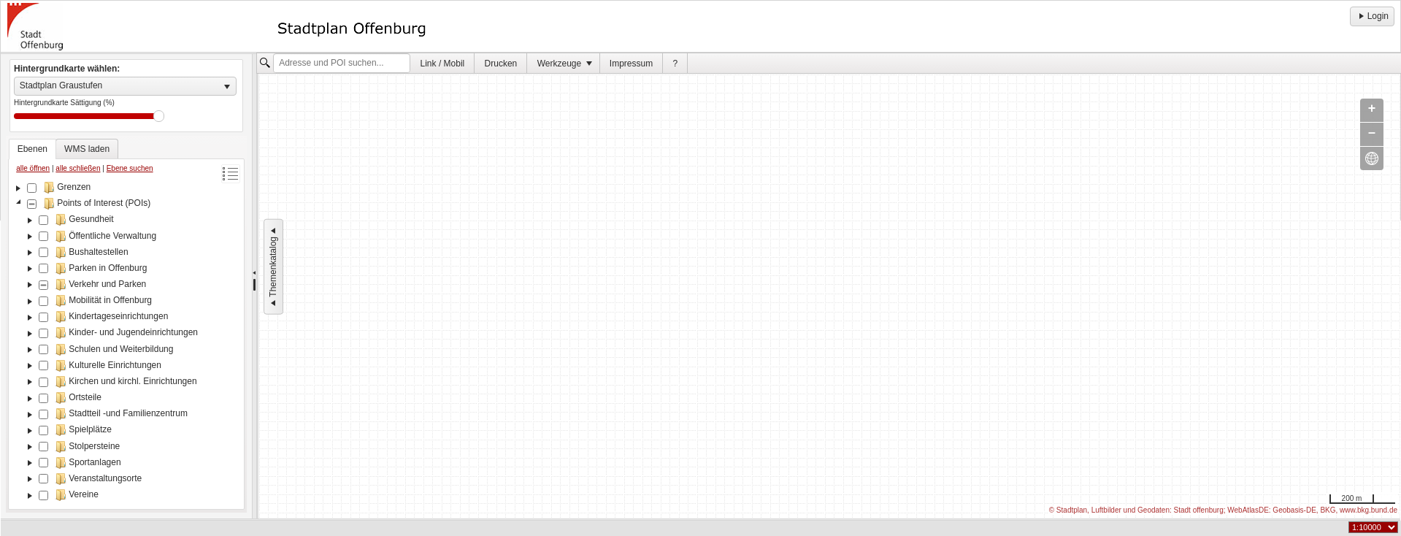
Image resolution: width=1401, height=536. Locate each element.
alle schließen (77, 168)
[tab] (32, 149)
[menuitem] (442, 63)
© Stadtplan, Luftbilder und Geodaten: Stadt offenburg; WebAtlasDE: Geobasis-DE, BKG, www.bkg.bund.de (1223, 510)
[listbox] (125, 86)
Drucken (501, 63)
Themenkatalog (273, 267)
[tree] (126, 342)
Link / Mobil (443, 63)
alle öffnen (33, 168)
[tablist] (126, 324)
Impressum (631, 63)
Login (1372, 16)
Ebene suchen (130, 168)
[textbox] (342, 63)
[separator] (254, 286)
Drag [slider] (158, 116)
